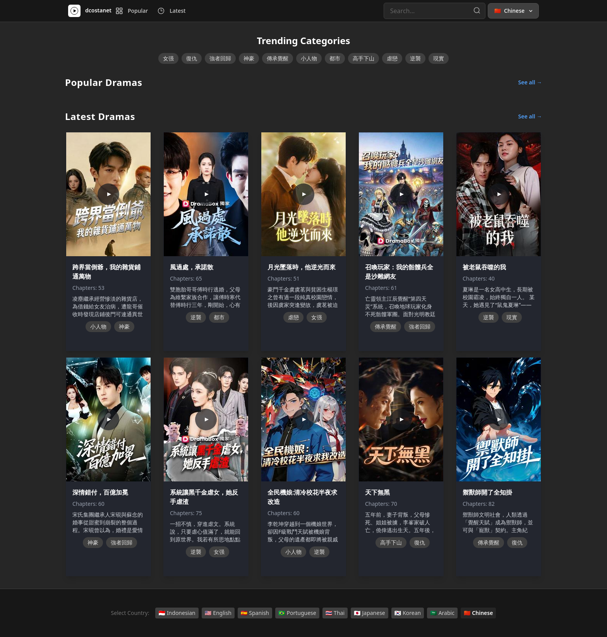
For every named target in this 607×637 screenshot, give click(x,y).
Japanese (369, 613)
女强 (168, 58)
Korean (407, 613)
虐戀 (392, 58)
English (218, 613)
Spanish (255, 613)
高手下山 (363, 58)
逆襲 (415, 58)
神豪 (248, 58)
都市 (334, 58)
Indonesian (176, 613)
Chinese (478, 613)
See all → (530, 82)
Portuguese (297, 613)
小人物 (309, 58)
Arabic (442, 613)
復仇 (191, 58)
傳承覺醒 (277, 58)
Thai (335, 613)
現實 (438, 58)
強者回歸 (220, 58)
